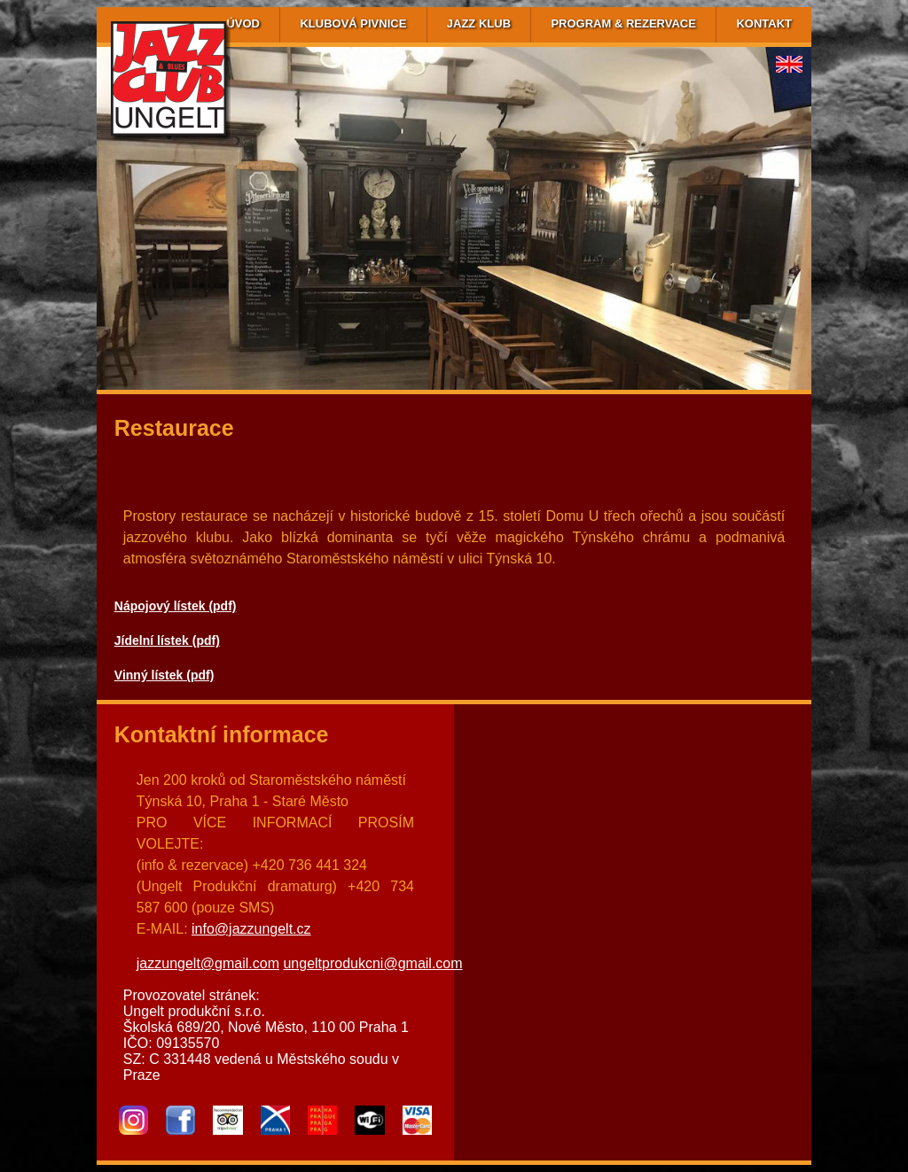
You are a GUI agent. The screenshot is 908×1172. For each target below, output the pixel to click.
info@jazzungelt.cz (251, 928)
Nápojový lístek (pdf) (175, 606)
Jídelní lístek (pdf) (167, 640)
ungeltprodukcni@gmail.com (372, 963)
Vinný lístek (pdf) (164, 675)
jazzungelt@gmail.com (208, 963)
